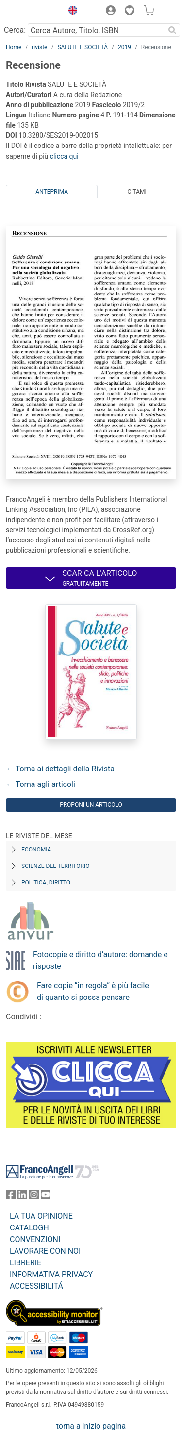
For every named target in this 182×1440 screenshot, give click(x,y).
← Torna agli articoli (40, 784)
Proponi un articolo (91, 805)
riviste (39, 47)
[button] (70, 11)
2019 (124, 47)
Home (13, 47)
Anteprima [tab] (51, 191)
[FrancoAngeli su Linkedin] (22, 1196)
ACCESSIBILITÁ (36, 1286)
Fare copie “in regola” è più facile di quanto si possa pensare (93, 991)
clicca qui (64, 156)
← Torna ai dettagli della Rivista (60, 768)
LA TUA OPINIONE (41, 1216)
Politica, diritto (45, 882)
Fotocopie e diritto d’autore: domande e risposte (100, 960)
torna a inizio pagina (91, 1426)
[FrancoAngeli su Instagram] (34, 1196)
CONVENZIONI (35, 1239)
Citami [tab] (137, 191)
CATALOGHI (30, 1227)
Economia (36, 849)
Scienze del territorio (55, 866)
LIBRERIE (25, 1262)
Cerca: (15, 29)
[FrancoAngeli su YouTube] (45, 1196)
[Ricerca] (172, 30)
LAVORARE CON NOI (45, 1251)
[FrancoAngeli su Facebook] (11, 1196)
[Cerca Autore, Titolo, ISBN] (96, 30)
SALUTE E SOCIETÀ (82, 47)
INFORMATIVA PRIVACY (51, 1274)
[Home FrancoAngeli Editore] (32, 11)
